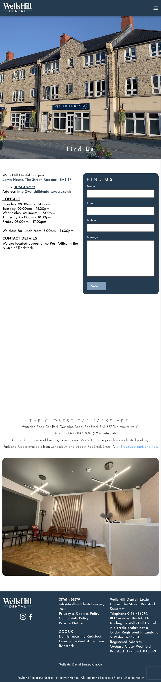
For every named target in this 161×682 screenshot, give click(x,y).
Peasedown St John (42, 677)
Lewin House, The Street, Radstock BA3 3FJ (37, 180)
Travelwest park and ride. (139, 446)
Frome (118, 677)
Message (92, 237)
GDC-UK (66, 632)
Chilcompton (89, 677)
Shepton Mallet (134, 677)
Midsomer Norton (67, 677)
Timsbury (105, 677)
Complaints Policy (74, 618)
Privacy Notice (71, 623)
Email (90, 203)
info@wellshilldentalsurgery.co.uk (44, 192)
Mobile (91, 220)
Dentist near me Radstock (80, 637)
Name (91, 186)
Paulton (22, 677)
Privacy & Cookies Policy (79, 614)
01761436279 (137, 614)
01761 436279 (24, 187)
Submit (96, 286)
